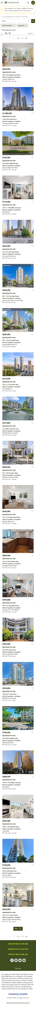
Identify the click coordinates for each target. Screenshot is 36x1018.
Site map (18, 968)
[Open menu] (2, 3)
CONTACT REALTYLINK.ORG (18, 954)
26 (31, 816)
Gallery (2, 33)
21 (31, 197)
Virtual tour (21, 285)
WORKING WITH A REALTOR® (18, 949)
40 (31, 153)
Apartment (21, 25)
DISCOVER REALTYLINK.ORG (18, 944)
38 (31, 108)
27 (31, 64)
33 (31, 330)
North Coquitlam (7, 25)
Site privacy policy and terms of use (18, 1003)
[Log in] (33, 3)
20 (31, 772)
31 (31, 285)
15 (31, 241)
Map (6, 33)
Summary (10, 33)
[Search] (28, 2)
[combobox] (18, 17)
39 (31, 683)
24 (31, 639)
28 (31, 860)
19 (31, 551)
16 (31, 374)
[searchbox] (17, 17)
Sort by (30, 33)
